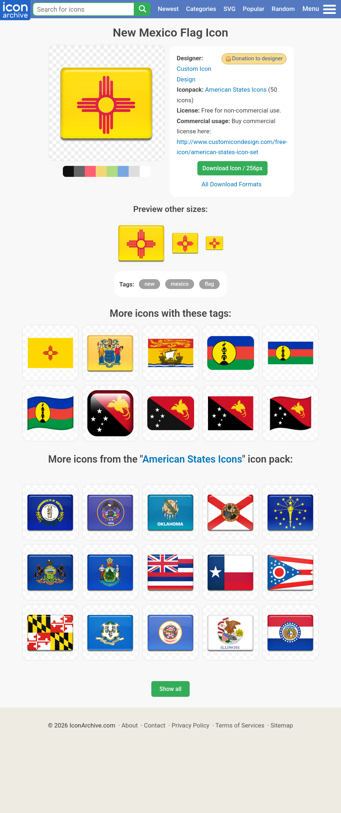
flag (209, 284)
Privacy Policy (190, 725)
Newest (168, 8)
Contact (155, 725)
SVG (230, 8)
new (149, 284)
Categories (201, 8)
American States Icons (235, 89)
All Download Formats (231, 184)
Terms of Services (239, 725)
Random (283, 8)
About (129, 725)
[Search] (142, 9)
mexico (180, 284)
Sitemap (281, 725)
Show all (170, 688)
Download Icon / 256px (232, 168)
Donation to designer (257, 58)
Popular (253, 8)
